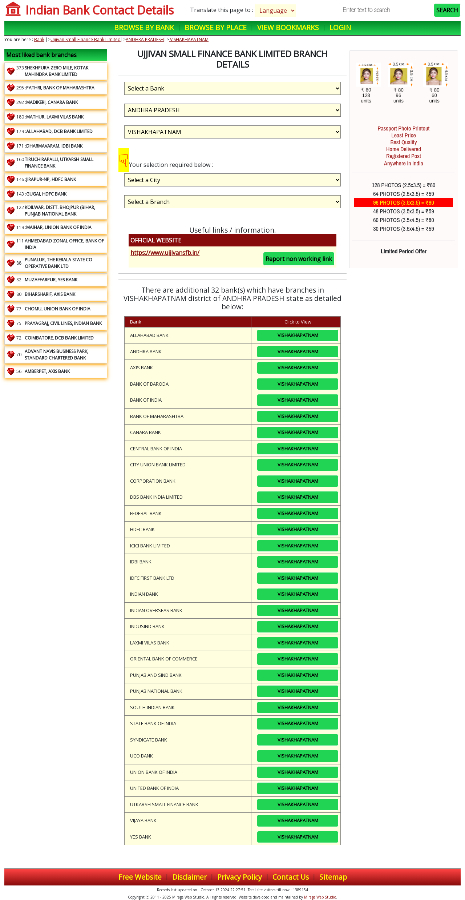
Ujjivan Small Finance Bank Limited (85, 39)
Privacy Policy (239, 877)
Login (340, 27)
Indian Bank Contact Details (99, 10)
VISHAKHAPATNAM (189, 39)
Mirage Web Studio (320, 897)
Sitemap (333, 877)
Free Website (140, 877)
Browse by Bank (144, 27)
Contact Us (290, 877)
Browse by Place (216, 27)
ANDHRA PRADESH (145, 39)
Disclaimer (189, 877)
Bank (39, 39)
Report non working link (299, 259)
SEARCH (447, 10)
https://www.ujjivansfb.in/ (164, 253)
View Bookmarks (288, 27)
